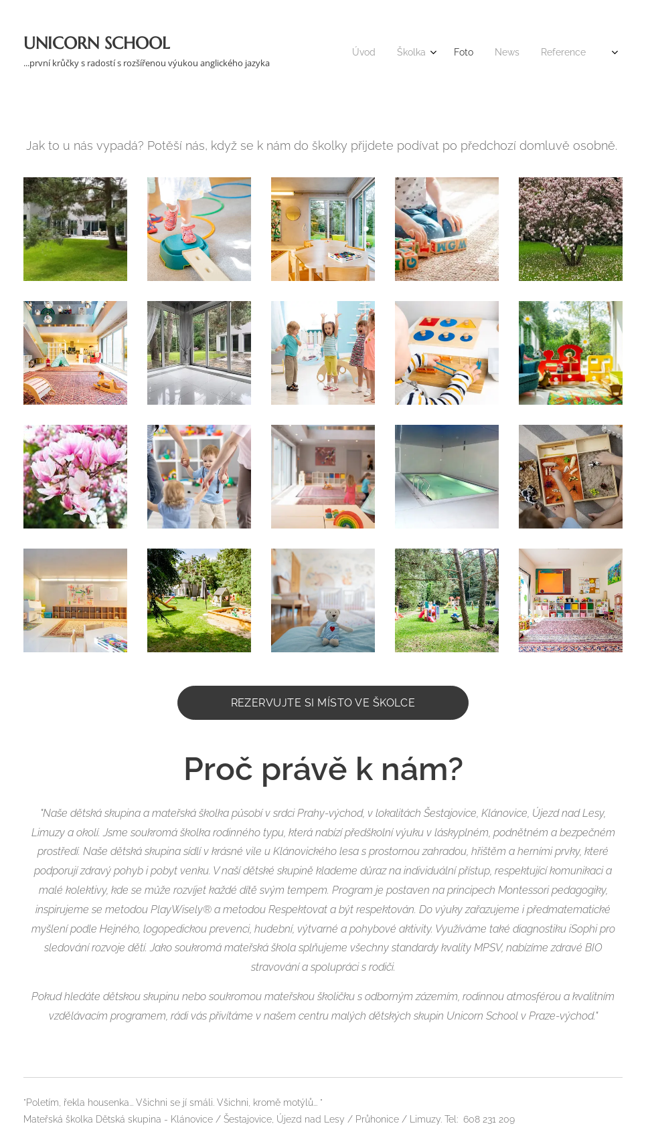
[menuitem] (470, 53)
